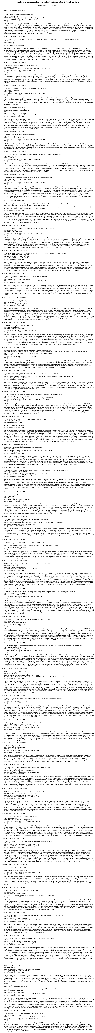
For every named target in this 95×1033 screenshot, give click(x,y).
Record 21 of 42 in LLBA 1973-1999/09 (15, 492)
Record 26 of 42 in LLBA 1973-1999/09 (15, 616)
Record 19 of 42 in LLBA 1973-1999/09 (15, 444)
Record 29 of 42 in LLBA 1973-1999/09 (15, 695)
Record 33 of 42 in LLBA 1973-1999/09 (15, 789)
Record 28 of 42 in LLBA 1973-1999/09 (15, 669)
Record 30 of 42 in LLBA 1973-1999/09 (15, 720)
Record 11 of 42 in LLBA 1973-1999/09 (15, 250)
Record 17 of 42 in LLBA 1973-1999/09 (15, 391)
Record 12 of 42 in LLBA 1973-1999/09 (15, 273)
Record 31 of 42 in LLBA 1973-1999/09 (15, 743)
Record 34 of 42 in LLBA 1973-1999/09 (15, 813)
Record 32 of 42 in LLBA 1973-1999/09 (15, 764)
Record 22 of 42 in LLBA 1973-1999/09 (15, 516)
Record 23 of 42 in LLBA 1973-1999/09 (15, 539)
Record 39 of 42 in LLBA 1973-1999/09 (15, 935)
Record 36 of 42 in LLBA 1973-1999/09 (15, 864)
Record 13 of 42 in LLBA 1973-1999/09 (15, 298)
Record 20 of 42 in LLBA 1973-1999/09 (15, 467)
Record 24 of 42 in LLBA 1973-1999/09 (15, 561)
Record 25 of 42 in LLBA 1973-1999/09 (15, 588)
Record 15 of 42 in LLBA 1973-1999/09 (15, 347)
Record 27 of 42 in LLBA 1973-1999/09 (15, 642)
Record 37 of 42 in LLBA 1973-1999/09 (15, 887)
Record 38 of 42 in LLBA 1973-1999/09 (15, 912)
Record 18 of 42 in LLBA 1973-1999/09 (15, 416)
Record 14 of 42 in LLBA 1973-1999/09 (15, 322)
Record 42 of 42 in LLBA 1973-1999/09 (15, 1010)
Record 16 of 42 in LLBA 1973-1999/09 (15, 370)
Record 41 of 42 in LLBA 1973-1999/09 (15, 986)
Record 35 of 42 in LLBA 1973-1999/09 (15, 838)
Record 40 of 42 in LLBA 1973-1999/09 (15, 963)
